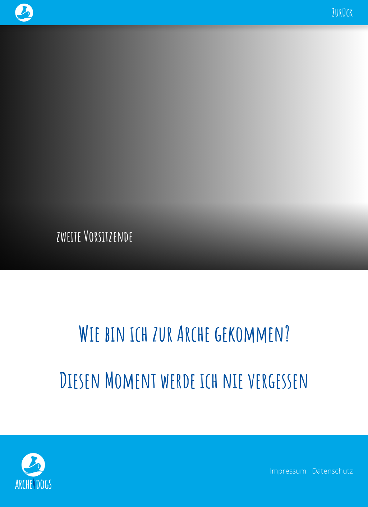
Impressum (288, 471)
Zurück (342, 12)
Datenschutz (332, 471)
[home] (24, 12)
